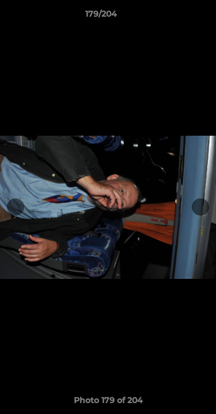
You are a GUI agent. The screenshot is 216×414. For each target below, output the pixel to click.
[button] (174, 17)
